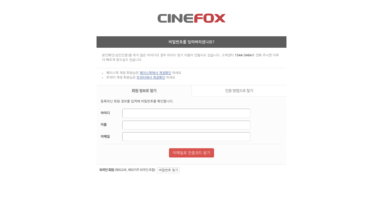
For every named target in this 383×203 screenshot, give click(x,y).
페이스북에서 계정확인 (155, 73)
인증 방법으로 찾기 (239, 91)
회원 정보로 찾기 (144, 91)
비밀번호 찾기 (168, 170)
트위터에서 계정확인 (151, 77)
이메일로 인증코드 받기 (191, 153)
